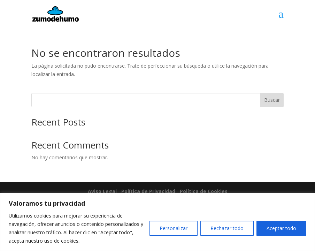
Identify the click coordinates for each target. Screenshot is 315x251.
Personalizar (173, 228)
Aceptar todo (281, 228)
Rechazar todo (227, 228)
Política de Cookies (204, 191)
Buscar (272, 100)
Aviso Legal (102, 191)
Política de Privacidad (148, 191)
